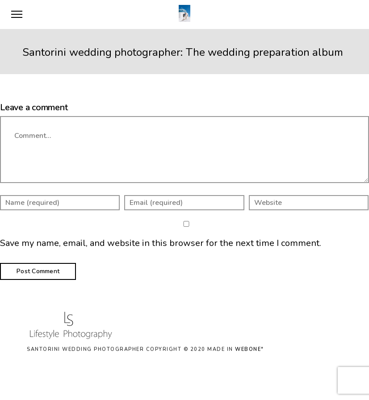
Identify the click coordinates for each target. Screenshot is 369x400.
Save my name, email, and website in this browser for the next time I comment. (160, 243)
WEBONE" (249, 349)
